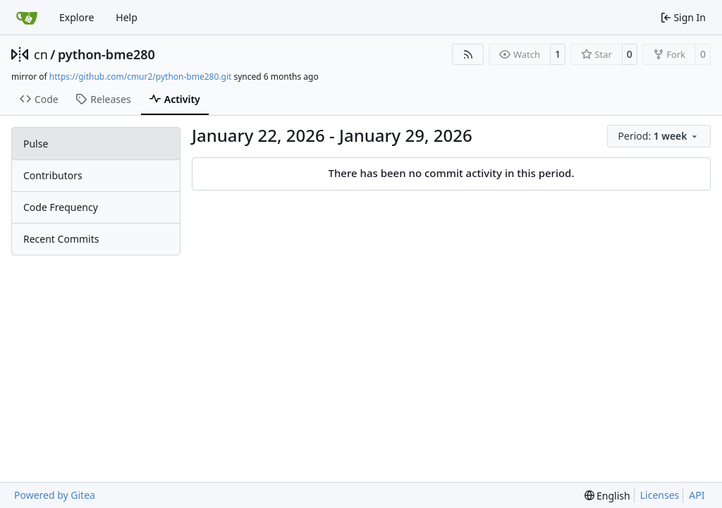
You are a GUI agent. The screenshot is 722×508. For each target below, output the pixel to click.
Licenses (660, 495)
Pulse (35, 143)
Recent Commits (61, 239)
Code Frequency (60, 207)
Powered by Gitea (54, 495)
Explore (76, 17)
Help (126, 17)
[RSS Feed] (468, 54)
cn (41, 54)
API (696, 495)
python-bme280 (106, 54)
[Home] (27, 17)
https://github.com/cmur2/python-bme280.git (140, 77)
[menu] (659, 136)
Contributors (52, 175)
